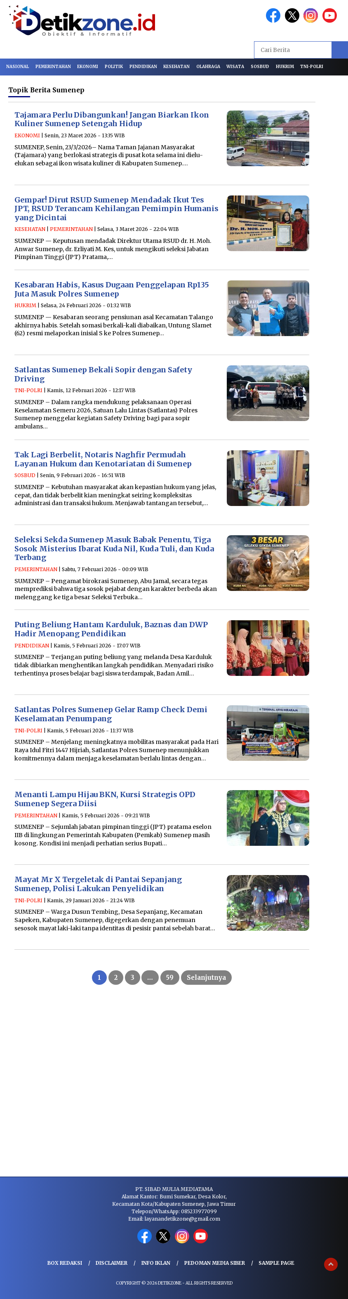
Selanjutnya (206, 977)
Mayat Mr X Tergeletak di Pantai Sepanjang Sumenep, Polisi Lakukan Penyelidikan (98, 884)
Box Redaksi (64, 1263)
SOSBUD (260, 66)
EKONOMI (87, 66)
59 (170, 977)
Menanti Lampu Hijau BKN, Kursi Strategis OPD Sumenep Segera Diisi (104, 799)
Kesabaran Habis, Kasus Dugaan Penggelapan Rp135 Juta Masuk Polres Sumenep (111, 289)
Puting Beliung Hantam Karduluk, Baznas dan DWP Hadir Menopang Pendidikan (111, 629)
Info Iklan (155, 1263)
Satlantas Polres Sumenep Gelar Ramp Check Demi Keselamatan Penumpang (110, 714)
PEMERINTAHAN (53, 66)
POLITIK (114, 66)
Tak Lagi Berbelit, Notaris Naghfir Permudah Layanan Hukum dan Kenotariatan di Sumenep (103, 459)
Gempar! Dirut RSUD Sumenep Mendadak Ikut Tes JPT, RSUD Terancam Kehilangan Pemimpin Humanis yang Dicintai (116, 208)
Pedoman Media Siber (214, 1263)
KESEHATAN (176, 66)
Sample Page (276, 1263)
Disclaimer (111, 1263)
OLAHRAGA (208, 66)
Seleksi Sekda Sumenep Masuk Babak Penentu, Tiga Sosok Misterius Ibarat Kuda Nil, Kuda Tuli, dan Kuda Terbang (114, 548)
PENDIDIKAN (143, 66)
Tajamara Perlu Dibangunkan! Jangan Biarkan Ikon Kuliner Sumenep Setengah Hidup (111, 119)
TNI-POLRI (311, 66)
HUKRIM (285, 66)
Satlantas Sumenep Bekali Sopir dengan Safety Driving (103, 374)
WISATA (235, 66)
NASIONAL (17, 66)
